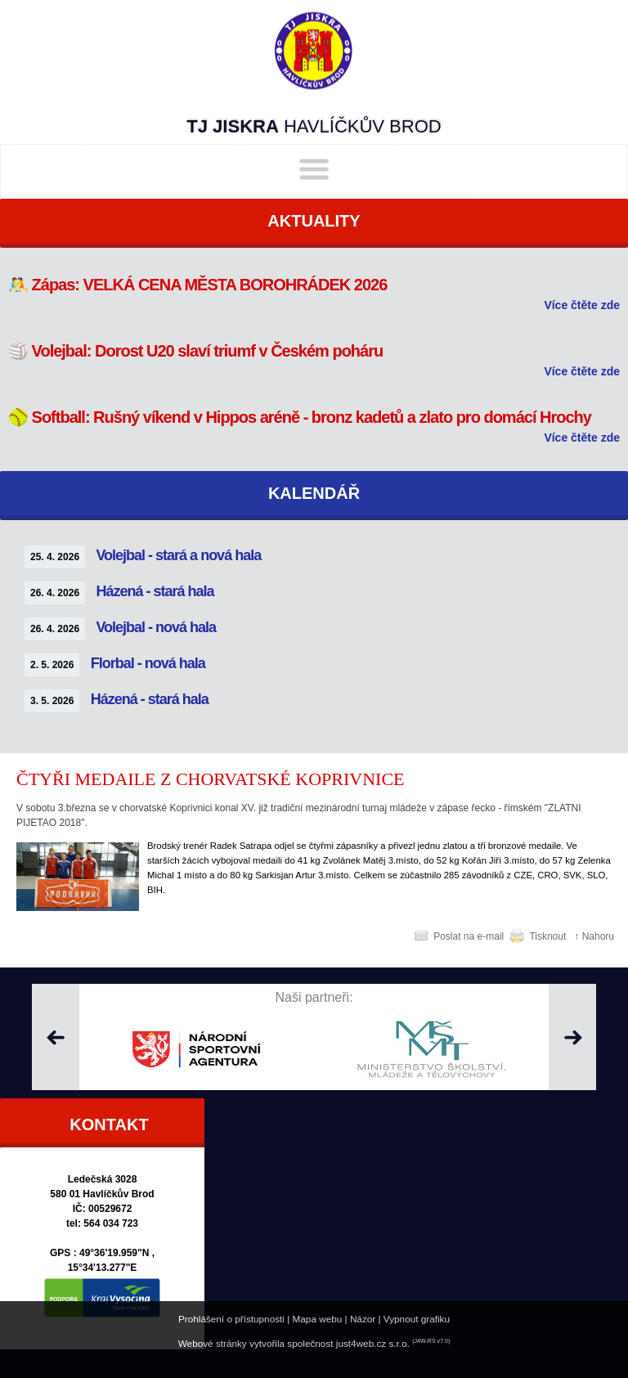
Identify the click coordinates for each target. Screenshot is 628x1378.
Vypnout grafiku (417, 1318)
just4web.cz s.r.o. (373, 1343)
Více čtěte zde (582, 305)
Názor (362, 1318)
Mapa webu (318, 1318)
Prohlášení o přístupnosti (231, 1318)
